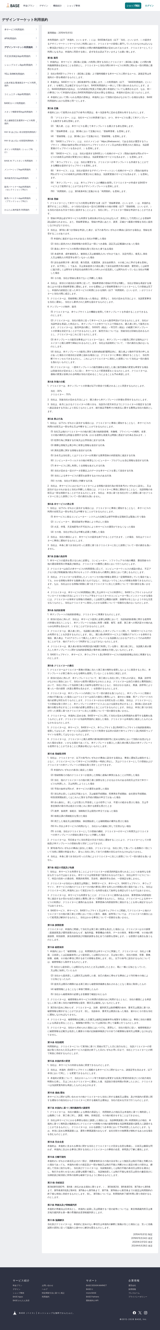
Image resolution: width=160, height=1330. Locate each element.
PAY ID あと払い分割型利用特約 (19, 140)
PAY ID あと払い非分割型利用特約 (20, 132)
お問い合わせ (47, 1285)
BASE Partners (92, 1297)
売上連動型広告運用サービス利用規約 (19, 121)
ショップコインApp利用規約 (18, 64)
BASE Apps (18, 1297)
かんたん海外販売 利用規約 (16, 209)
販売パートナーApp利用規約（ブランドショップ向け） (17, 199)
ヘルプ (45, 1289)
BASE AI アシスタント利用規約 (18, 160)
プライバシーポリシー (137, 1297)
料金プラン (28, 5)
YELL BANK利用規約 (14, 73)
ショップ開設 (133, 5)
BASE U (89, 1289)
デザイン (43, 5)
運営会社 (132, 1285)
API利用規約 (10, 38)
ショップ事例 (73, 5)
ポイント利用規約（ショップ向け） (18, 150)
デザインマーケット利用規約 (18, 47)
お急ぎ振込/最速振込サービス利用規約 (20, 84)
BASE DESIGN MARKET (96, 1285)
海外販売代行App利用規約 (16, 178)
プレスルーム (134, 1293)
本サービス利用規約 (14, 29)
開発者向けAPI (92, 1300)
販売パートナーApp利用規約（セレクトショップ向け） (17, 188)
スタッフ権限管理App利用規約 (18, 112)
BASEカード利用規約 (14, 103)
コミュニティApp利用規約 (17, 94)
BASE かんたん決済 (21, 1300)
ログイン (149, 6)
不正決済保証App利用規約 (17, 56)
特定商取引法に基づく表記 (53, 1293)
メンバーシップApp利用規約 (17, 169)
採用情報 (132, 1289)
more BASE (91, 1293)
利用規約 (45, 1297)
